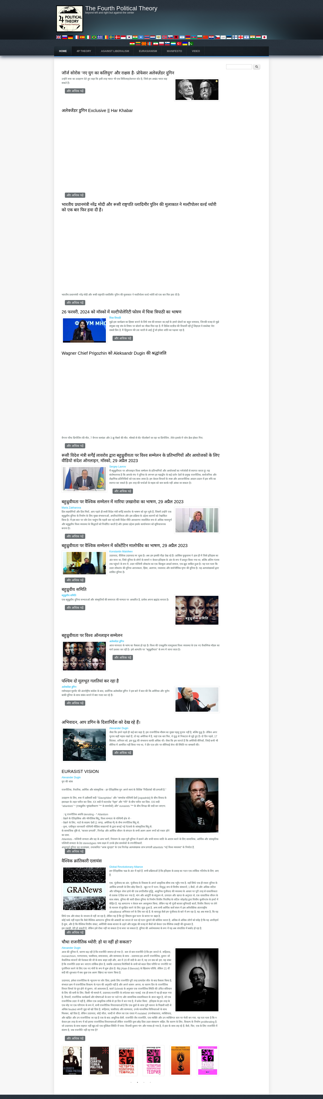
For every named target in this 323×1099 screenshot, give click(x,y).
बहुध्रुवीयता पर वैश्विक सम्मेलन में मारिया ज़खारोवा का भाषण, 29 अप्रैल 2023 (122, 501)
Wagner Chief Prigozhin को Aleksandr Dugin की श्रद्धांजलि (114, 353)
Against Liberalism (115, 51)
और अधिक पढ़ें (76, 91)
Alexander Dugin (118, 728)
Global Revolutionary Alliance (126, 866)
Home (63, 51)
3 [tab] (144, 1082)
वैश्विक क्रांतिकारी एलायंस (82, 860)
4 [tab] (150, 1082)
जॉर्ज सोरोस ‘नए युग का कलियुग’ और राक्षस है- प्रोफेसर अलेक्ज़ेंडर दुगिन (118, 73)
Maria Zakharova (71, 507)
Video (196, 51)
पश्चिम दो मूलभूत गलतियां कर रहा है (90, 681)
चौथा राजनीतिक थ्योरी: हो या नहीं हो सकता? (97, 942)
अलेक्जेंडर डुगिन (116, 641)
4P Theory (84, 51)
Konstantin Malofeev (121, 551)
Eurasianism (148, 51)
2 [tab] (137, 1082)
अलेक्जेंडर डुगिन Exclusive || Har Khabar (97, 110)
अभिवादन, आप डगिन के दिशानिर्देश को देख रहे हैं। (101, 722)
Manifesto (174, 51)
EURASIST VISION (80, 771)
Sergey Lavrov (117, 466)
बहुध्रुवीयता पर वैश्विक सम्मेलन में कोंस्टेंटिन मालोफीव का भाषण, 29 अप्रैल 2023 (124, 545)
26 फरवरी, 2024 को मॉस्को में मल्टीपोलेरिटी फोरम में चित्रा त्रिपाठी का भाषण (121, 312)
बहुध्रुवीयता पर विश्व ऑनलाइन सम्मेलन (92, 635)
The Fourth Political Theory (121, 8)
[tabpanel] (141, 1062)
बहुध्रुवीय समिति (74, 589)
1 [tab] (131, 1082)
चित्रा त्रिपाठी (115, 317)
